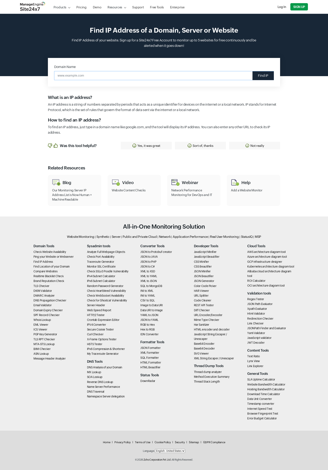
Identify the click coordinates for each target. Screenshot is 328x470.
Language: (149, 451)
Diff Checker (202, 310)
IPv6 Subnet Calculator (101, 281)
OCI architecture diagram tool (265, 285)
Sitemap (194, 442)
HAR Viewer (201, 290)
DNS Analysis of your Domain (104, 367)
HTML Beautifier (150, 367)
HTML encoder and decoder (211, 329)
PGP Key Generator (45, 334)
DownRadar (147, 381)
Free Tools (157, 7)
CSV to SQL (147, 300)
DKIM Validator (42, 290)
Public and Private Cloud (140, 236)
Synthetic (103, 236)
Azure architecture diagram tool (267, 256)
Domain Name (65, 67)
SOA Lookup (94, 377)
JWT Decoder (255, 342)
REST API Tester (204, 305)
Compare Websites (45, 271)
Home (106, 442)
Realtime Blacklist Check (48, 276)
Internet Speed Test (259, 408)
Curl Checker (95, 334)
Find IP (263, 76)
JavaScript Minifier (205, 252)
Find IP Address (43, 261)
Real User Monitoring (224, 236)
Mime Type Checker (206, 319)
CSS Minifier (201, 261)
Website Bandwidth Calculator (266, 384)
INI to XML (146, 290)
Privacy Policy (122, 442)
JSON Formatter (150, 348)
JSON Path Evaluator (259, 304)
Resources (115, 7)
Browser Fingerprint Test (262, 413)
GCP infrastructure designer (264, 261)
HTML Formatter (150, 362)
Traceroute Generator (100, 261)
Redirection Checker (260, 318)
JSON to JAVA (149, 256)
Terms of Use (142, 442)
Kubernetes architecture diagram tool (270, 266)
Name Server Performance (103, 386)
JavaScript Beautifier (206, 256)
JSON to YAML (149, 319)
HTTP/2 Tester (96, 315)
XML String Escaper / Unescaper (214, 358)
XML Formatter (149, 352)
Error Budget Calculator (262, 418)
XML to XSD (147, 271)
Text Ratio (253, 356)
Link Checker (255, 323)
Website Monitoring (80, 236)
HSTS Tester (94, 344)
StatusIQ (247, 236)
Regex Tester (255, 299)
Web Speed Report (99, 310)
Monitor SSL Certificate (101, 266)
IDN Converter (149, 334)
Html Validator (256, 313)
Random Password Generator (105, 286)
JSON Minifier (202, 271)
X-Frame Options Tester (102, 339)
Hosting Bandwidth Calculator (265, 389)
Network (165, 236)
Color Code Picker (205, 286)
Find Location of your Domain (51, 266)
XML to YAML (148, 276)
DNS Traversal (95, 391)
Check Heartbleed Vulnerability (106, 290)
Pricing (81, 7)
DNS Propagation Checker (49, 300)
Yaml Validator (256, 333)
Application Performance (190, 236)
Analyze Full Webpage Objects (106, 252)
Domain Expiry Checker (48, 310)
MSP (258, 236)
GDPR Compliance (214, 442)
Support (138, 7)
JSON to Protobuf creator (156, 252)
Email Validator (42, 305)
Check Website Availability (49, 252)
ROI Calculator (256, 280)
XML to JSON (148, 281)
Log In (282, 7)
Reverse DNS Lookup (100, 382)
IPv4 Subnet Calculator (101, 276)
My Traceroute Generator (103, 353)
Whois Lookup (42, 319)
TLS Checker (41, 286)
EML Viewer (40, 324)
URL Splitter (201, 295)
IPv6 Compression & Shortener (106, 349)
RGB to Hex (147, 324)
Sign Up (299, 7)
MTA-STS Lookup (44, 344)
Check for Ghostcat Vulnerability (107, 300)
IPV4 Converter (96, 324)
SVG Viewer (201, 353)
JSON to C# (147, 266)
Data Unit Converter (259, 399)
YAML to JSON (149, 315)
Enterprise (177, 7)
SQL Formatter (149, 357)
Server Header (96, 305)
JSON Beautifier (204, 276)
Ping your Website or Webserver (53, 256)
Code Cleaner (202, 300)
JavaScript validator (259, 337)
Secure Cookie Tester (100, 329)
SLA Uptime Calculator (261, 379)
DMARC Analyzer (44, 295)
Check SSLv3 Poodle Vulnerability (107, 271)
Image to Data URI (151, 305)
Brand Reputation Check (48, 281)
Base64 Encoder (204, 343)
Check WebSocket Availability (105, 295)
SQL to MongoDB (151, 286)
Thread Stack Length (207, 381)
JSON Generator (204, 281)
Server (116, 236)
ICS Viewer (40, 329)
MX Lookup (94, 372)
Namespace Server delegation (106, 396)
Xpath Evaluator (257, 308)
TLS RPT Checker (44, 339)
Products (60, 7)
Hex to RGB (147, 329)
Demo (97, 7)
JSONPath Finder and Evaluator (266, 328)
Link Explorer (255, 366)
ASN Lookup (41, 353)
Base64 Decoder (204, 348)
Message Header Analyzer (49, 358)
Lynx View (253, 361)
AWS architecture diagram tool (266, 252)
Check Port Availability (100, 256)
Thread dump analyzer (208, 372)
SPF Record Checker (46, 315)
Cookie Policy (163, 442)
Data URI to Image (151, 310)
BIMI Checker (42, 349)
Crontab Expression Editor (103, 319)
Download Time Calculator (263, 394)
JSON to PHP (148, 261)
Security (180, 442)
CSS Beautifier (203, 266)
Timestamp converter (260, 403)
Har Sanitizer (201, 324)
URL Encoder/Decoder (208, 315)
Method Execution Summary (211, 376)
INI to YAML (147, 295)
